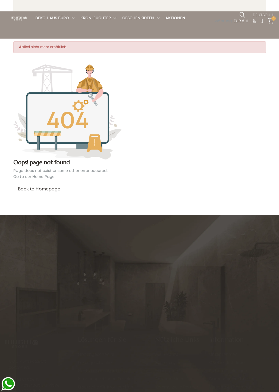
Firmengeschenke (96, 306)
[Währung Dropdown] (241, 21)
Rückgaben (166, 350)
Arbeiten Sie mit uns (175, 358)
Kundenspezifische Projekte (106, 330)
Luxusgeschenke (95, 314)
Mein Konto (166, 334)
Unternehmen (223, 355)
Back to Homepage (39, 189)
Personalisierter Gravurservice (109, 354)
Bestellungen (168, 342)
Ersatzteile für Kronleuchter (105, 338)
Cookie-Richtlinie (226, 363)
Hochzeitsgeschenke (99, 322)
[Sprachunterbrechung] (263, 15)
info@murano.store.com (33, 331)
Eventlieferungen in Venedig (106, 346)
